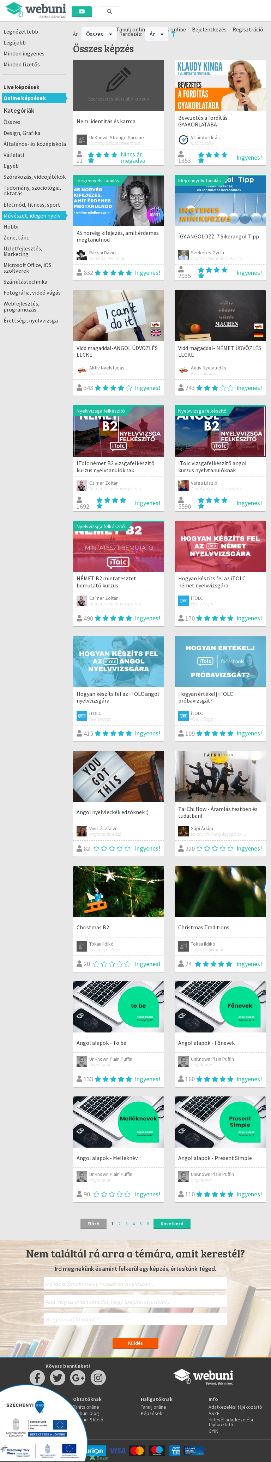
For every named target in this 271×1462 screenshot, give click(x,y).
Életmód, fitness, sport (32, 204)
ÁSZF (214, 1413)
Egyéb (11, 165)
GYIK (213, 1431)
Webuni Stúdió (88, 1419)
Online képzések (25, 97)
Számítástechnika (25, 281)
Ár (157, 33)
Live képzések (22, 86)
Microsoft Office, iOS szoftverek (28, 267)
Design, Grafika (22, 132)
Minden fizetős (22, 64)
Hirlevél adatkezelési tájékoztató (231, 1422)
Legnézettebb (21, 31)
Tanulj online (153, 1407)
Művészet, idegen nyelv (32, 215)
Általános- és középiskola (35, 143)
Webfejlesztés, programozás (22, 306)
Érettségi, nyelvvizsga (31, 320)
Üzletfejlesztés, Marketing (23, 251)
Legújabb (15, 42)
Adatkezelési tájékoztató (235, 1407)
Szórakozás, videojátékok (35, 176)
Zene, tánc (16, 237)
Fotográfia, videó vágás (32, 292)
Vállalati (14, 154)
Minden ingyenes (24, 53)
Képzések (151, 1413)
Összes (12, 121)
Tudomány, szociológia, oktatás (32, 190)
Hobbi (11, 226)
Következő (172, 1223)
